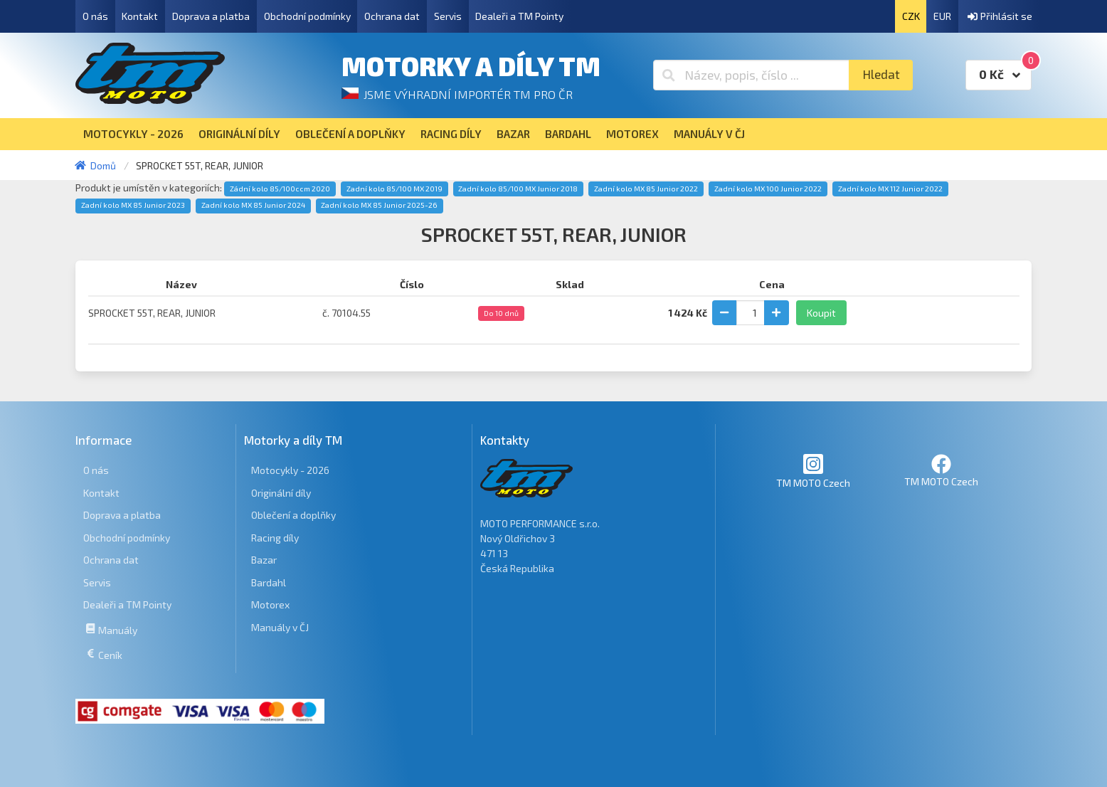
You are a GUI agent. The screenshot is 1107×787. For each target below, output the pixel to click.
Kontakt (140, 16)
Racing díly (275, 538)
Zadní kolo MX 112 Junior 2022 (890, 188)
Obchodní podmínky (307, 16)
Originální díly (281, 493)
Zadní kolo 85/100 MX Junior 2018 (518, 188)
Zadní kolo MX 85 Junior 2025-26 (379, 205)
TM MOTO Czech (813, 471)
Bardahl (268, 582)
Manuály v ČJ (280, 627)
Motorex (270, 604)
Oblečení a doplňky (293, 515)
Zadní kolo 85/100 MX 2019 (394, 188)
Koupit (821, 313)
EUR (942, 16)
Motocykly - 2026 (290, 470)
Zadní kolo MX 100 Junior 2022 (768, 188)
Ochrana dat (392, 16)
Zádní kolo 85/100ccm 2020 (280, 188)
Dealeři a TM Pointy (519, 16)
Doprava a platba (211, 16)
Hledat (881, 74)
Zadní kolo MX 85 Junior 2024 (253, 205)
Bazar (264, 560)
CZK (911, 16)
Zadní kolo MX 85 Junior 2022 (646, 188)
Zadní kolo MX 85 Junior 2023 (133, 205)
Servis (448, 16)
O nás (95, 16)
